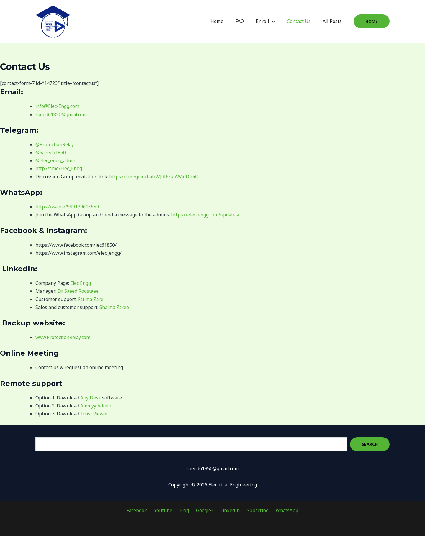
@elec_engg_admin (56, 160)
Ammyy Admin (96, 405)
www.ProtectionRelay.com (63, 337)
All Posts (333, 21)
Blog (186, 510)
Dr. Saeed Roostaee (78, 291)
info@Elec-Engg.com (57, 106)
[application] (278, 21)
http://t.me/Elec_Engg (58, 168)
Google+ (204, 510)
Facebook (142, 510)
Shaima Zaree (114, 307)
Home (227, 21)
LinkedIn (228, 510)
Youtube (167, 510)
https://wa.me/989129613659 (67, 206)
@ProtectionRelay (55, 144)
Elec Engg (80, 283)
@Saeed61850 (50, 152)
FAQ (247, 21)
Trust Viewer (94, 413)
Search (370, 444)
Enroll (271, 21)
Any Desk (90, 397)
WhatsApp (281, 510)
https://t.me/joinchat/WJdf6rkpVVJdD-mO (154, 176)
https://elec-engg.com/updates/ (205, 214)
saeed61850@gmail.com (61, 114)
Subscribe (254, 510)
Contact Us (302, 21)
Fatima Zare (91, 299)
